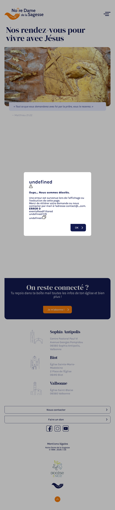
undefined (37, 217)
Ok (76, 227)
